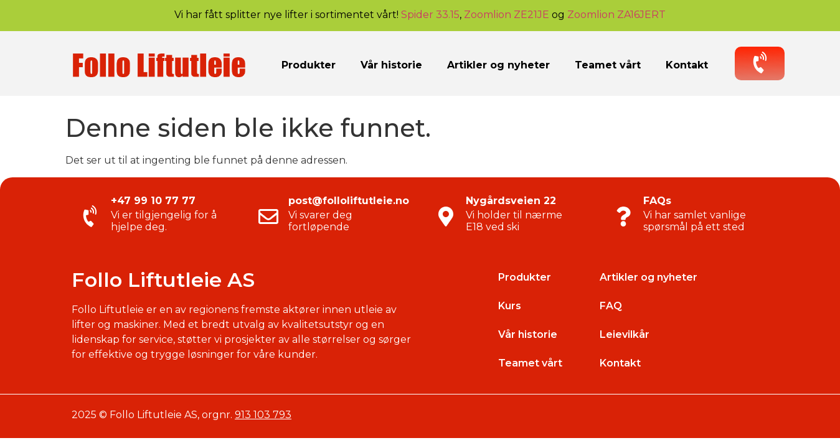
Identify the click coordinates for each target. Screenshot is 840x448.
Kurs (509, 306)
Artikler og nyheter (498, 65)
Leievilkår (624, 334)
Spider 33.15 (430, 15)
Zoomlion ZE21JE (506, 15)
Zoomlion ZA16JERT (616, 15)
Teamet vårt (608, 65)
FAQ (611, 306)
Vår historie (391, 65)
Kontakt (687, 65)
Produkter (308, 65)
